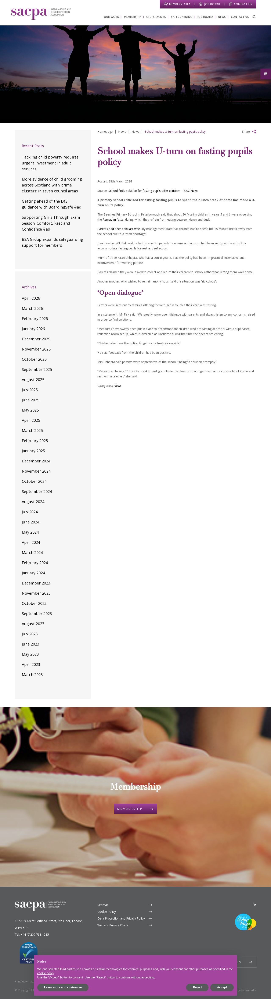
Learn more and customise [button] (63, 987)
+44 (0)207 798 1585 (35, 934)
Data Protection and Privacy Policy (121, 918)
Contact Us (243, 4)
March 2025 (32, 430)
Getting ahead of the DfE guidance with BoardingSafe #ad (51, 204)
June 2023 (30, 644)
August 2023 (33, 623)
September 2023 (37, 613)
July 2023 (30, 633)
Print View (21, 981)
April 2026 (31, 298)
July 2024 (30, 511)
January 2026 (33, 328)
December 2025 (36, 338)
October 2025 (34, 359)
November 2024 (36, 471)
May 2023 (30, 654)
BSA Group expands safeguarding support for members (52, 242)
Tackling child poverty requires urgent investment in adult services (50, 162)
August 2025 (33, 379)
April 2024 (31, 542)
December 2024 (36, 460)
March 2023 (32, 674)
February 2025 (35, 440)
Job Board (212, 4)
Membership (130, 809)
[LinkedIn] (255, 905)
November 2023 (36, 593)
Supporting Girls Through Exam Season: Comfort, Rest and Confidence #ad (51, 223)
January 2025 (33, 450)
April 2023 (31, 664)
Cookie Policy (106, 912)
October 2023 (34, 603)
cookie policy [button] (45, 973)
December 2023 (36, 583)
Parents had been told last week (119, 229)
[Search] (254, 16)
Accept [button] (222, 987)
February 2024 (35, 562)
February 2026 (35, 318)
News (118, 386)
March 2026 (32, 308)
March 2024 (32, 552)
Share (246, 131)
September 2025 (37, 369)
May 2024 (30, 532)
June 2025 (30, 399)
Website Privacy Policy (112, 925)
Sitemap (103, 905)
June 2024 (30, 522)
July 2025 (30, 389)
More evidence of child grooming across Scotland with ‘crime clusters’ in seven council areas (52, 185)
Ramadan (109, 219)
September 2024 (37, 491)
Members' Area (180, 4)
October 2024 (34, 481)
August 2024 (33, 501)
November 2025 (36, 349)
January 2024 (33, 572)
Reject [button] (197, 987)
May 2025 (30, 410)
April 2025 (31, 420)
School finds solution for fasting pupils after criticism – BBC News (153, 191)
